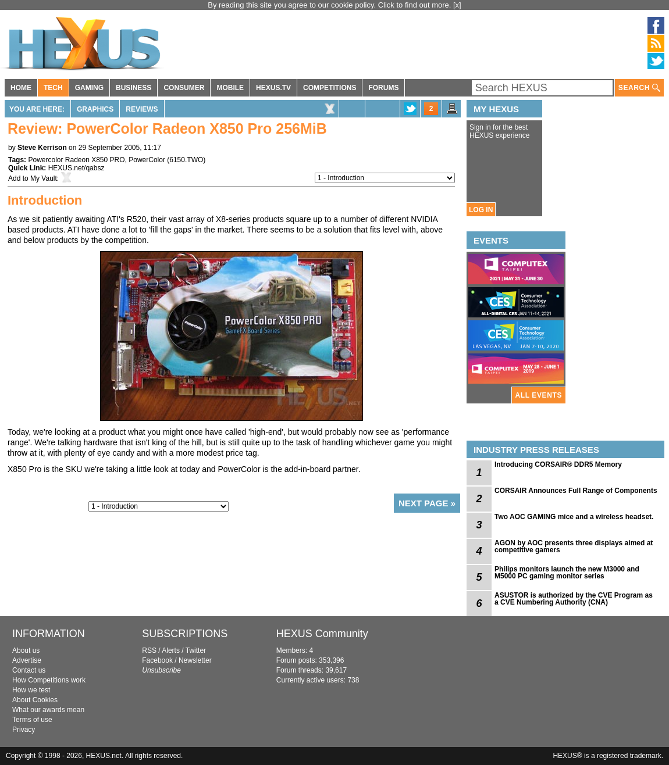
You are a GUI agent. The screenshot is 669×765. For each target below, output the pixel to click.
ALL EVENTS (538, 395)
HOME (20, 88)
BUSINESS (133, 88)
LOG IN (481, 210)
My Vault (43, 178)
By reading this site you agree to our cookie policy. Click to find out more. (330, 5)
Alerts (171, 650)
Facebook (157, 660)
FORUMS (383, 88)
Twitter (196, 650)
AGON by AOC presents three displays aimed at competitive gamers (573, 546)
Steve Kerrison (42, 148)
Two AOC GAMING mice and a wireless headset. (573, 516)
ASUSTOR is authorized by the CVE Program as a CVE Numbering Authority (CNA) (573, 599)
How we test (31, 690)
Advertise (26, 660)
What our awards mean (48, 710)
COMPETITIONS (329, 88)
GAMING (89, 88)
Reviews (142, 109)
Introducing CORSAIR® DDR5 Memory (558, 464)
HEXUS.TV (273, 88)
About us (26, 650)
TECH (53, 88)
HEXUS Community (322, 633)
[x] (457, 5)
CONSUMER (183, 88)
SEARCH (639, 88)
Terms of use (32, 720)
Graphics (95, 109)
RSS (149, 650)
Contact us (28, 670)
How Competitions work (49, 680)
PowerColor (147, 160)
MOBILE (230, 88)
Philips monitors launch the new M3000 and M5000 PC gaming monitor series (566, 573)
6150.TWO (186, 160)
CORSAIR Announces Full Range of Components (575, 490)
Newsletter (195, 660)
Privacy (23, 729)
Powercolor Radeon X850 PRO (76, 160)
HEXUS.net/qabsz (76, 168)
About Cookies (35, 700)
